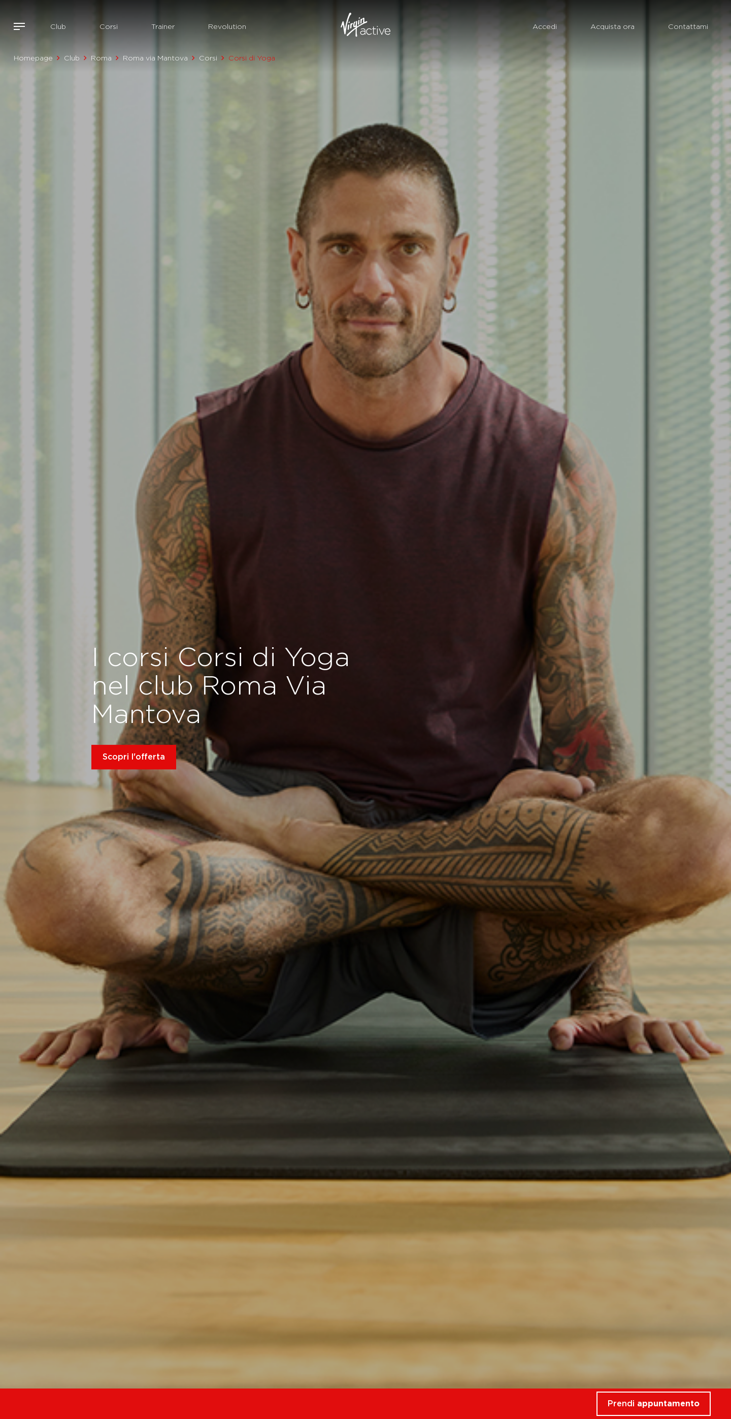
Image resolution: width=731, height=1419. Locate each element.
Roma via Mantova (155, 58)
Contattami (688, 26)
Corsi (108, 26)
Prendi (654, 1403)
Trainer (163, 26)
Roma (101, 58)
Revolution (227, 26)
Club (58, 26)
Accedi (545, 26)
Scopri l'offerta (134, 757)
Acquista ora (612, 26)
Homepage (33, 58)
